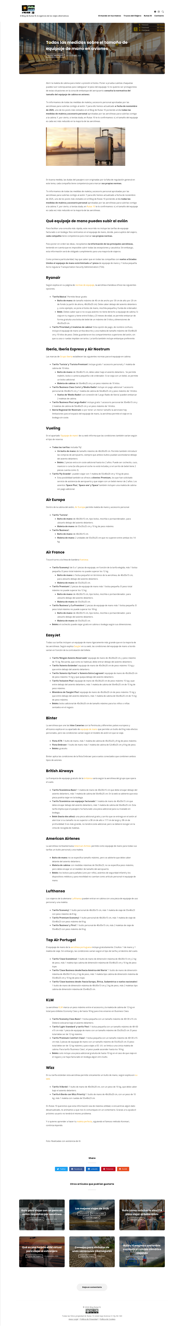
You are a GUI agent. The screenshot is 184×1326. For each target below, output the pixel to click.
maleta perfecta (84, 1121)
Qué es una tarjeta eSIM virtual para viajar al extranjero (42, 1249)
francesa (84, 559)
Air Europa (80, 507)
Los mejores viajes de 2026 (92, 1208)
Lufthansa (77, 898)
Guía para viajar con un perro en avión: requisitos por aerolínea (41, 1212)
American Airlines (82, 846)
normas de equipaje (84, 285)
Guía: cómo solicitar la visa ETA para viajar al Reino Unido (142, 1212)
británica (88, 778)
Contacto (159, 15)
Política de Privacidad (89, 1319)
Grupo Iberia (66, 356)
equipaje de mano (88, 729)
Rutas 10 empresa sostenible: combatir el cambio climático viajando (142, 1249)
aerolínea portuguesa (81, 947)
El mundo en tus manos (109, 15)
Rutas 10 (148, 15)
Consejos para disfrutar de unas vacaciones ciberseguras (92, 1249)
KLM (60, 1007)
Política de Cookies (107, 1319)
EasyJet (77, 646)
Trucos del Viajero (132, 15)
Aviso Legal (73, 1319)
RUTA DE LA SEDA (98, 1214)
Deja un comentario (92, 1287)
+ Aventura (83, 1214)
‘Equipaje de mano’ (69, 435)
